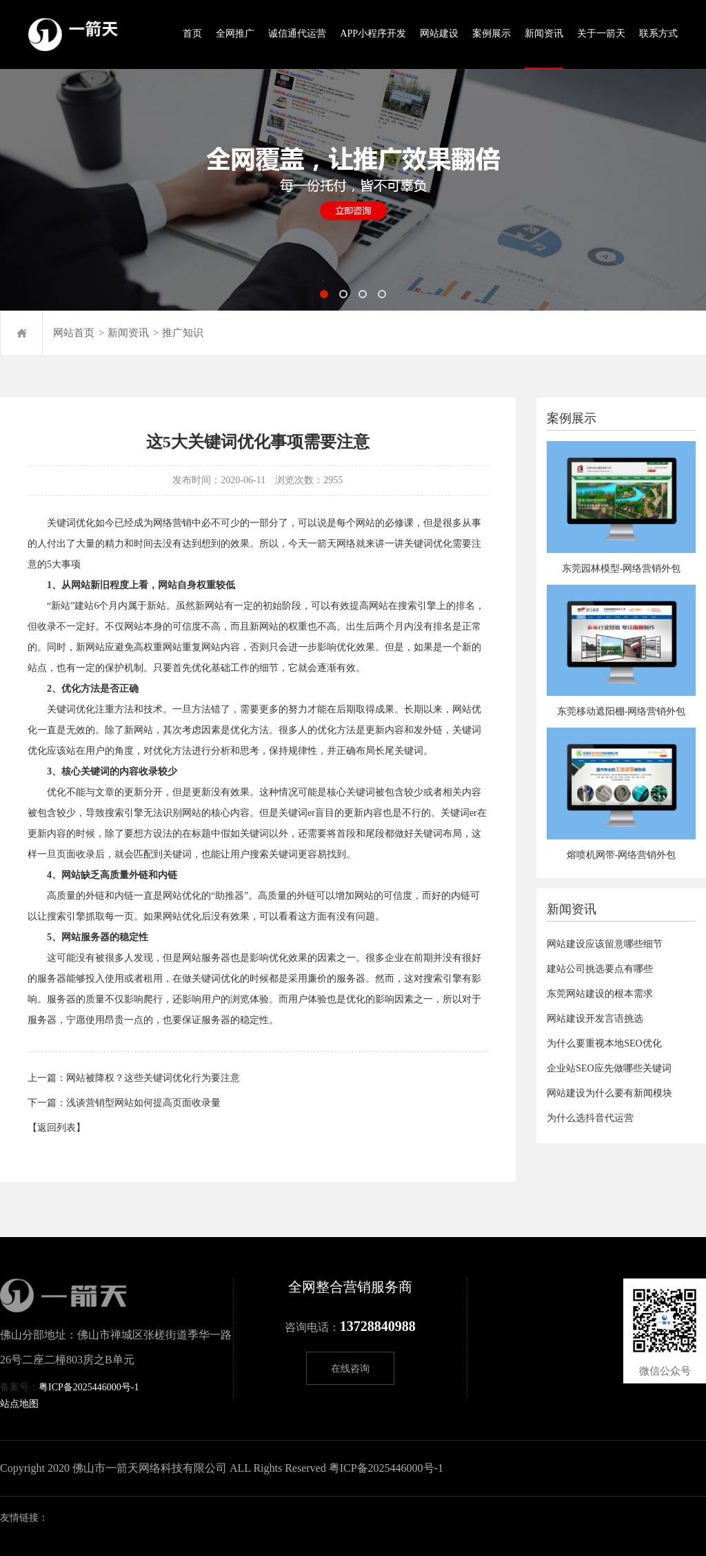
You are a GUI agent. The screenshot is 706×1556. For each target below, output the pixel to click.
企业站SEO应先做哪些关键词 (609, 1068)
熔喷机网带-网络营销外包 (621, 855)
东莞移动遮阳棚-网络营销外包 (621, 711)
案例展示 (491, 33)
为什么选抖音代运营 (590, 1118)
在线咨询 (350, 1368)
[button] (324, 294)
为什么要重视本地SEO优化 (604, 1043)
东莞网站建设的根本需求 (600, 994)
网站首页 (73, 332)
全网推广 (235, 33)
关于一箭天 (601, 33)
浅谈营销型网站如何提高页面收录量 (143, 1103)
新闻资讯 (544, 33)
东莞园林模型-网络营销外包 (621, 568)
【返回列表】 (56, 1127)
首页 (192, 33)
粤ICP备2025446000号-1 (89, 1387)
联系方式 (658, 33)
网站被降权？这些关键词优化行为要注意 (153, 1078)
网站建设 (439, 33)
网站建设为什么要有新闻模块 (609, 1093)
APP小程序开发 (373, 33)
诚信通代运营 (297, 33)
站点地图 (19, 1404)
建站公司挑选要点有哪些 (600, 969)
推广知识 (182, 332)
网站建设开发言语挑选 (595, 1018)
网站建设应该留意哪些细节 (605, 944)
